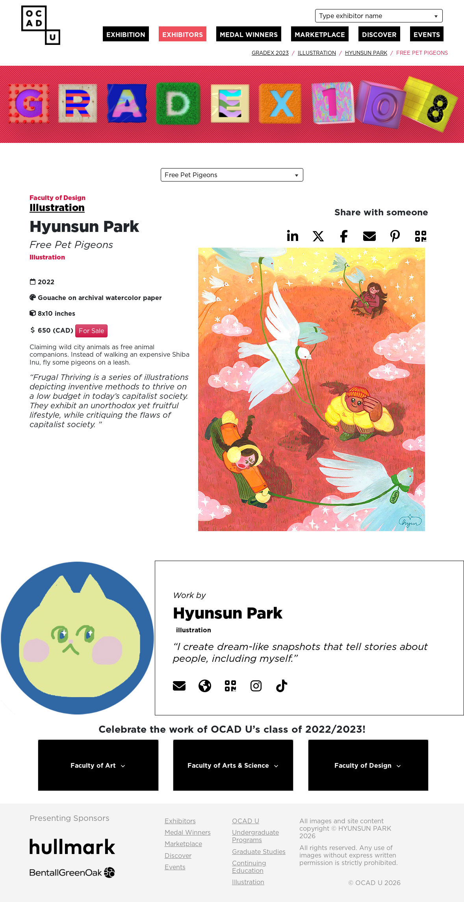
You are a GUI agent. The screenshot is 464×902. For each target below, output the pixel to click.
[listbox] (379, 15)
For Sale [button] (91, 330)
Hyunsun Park (366, 52)
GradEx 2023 (270, 52)
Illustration (317, 52)
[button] (420, 236)
